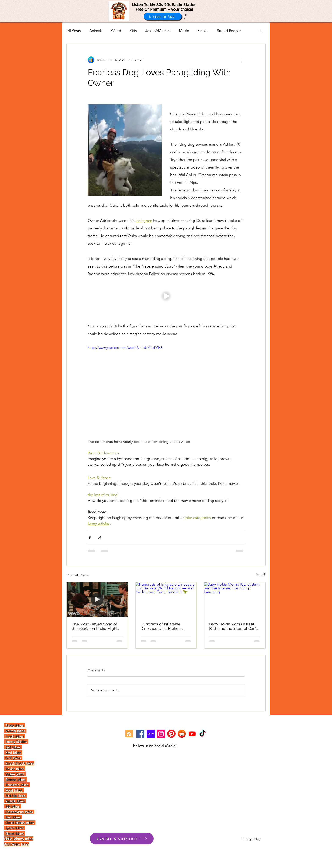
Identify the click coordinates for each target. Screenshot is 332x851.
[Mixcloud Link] (151, 734)
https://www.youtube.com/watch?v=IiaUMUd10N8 (125, 348)
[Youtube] (192, 734)
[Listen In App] (163, 16)
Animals (95, 30)
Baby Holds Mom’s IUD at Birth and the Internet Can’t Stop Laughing (233, 626)
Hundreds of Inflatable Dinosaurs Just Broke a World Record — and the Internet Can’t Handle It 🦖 (164, 626)
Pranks (202, 30)
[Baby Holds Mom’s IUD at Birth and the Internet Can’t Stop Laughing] (234, 599)
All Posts (73, 30)
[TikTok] (202, 734)
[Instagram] (161, 734)
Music (184, 30)
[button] (260, 31)
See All (261, 574)
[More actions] (241, 59)
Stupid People (229, 30)
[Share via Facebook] (90, 538)
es (22, 833)
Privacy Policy (251, 839)
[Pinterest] (171, 734)
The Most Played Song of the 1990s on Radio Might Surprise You (95, 626)
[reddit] (182, 734)
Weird (116, 30)
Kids (133, 30)
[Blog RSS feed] (129, 734)
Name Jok (12, 833)
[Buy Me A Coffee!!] (122, 838)
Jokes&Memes (157, 30)
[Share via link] (100, 538)
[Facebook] (140, 734)
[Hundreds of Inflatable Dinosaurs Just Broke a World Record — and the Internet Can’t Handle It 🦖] (166, 599)
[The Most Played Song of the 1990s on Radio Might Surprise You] (97, 599)
